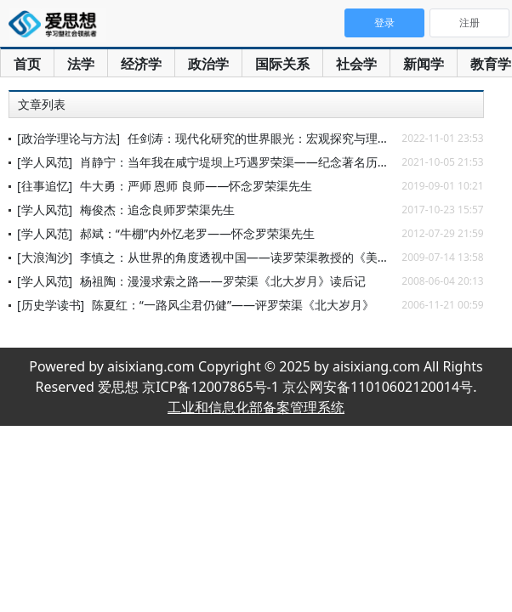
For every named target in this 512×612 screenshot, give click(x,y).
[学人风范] (44, 162)
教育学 (490, 63)
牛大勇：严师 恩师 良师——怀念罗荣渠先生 (196, 186)
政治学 (208, 63)
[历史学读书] (50, 305)
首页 (27, 63)
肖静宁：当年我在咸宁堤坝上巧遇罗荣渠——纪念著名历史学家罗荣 (258, 162)
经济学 (141, 63)
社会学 (356, 63)
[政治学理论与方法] (68, 138)
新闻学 (423, 63)
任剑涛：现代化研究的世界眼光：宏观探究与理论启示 (270, 138)
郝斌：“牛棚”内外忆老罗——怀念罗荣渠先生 (197, 233)
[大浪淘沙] (44, 257)
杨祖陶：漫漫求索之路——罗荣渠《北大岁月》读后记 (223, 281)
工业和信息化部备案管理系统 (256, 407)
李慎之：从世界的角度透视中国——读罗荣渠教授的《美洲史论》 (252, 257)
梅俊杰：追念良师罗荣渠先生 (157, 209)
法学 (80, 63)
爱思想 (57, 25)
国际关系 (282, 63)
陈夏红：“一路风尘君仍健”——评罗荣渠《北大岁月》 (233, 305)
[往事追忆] (44, 186)
